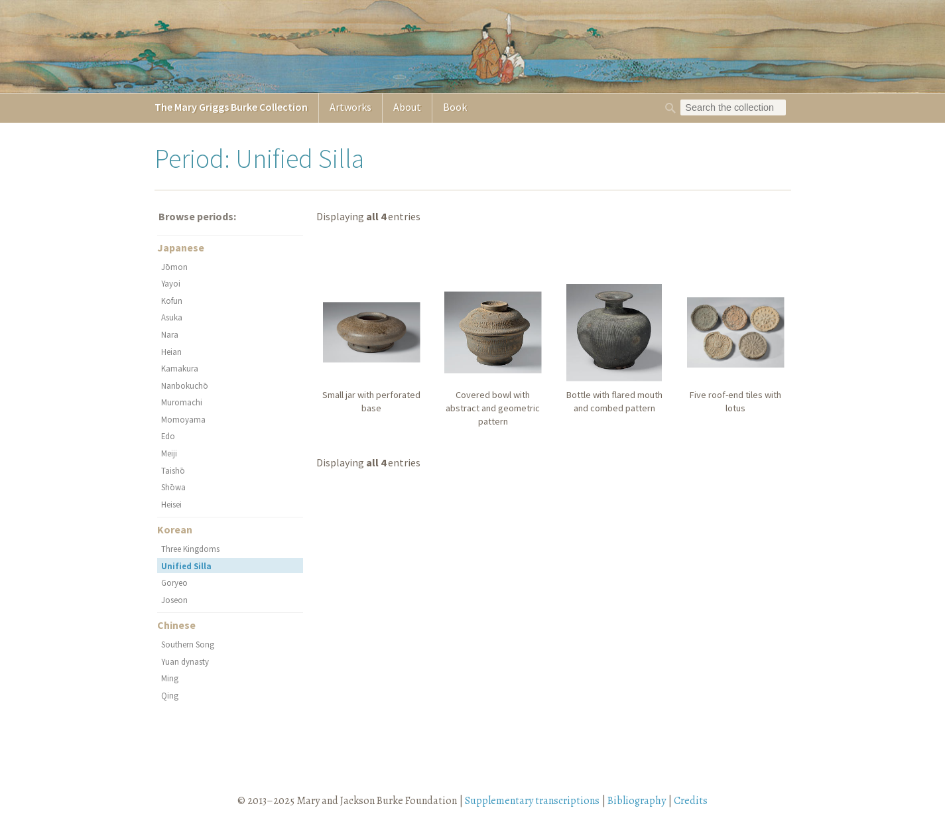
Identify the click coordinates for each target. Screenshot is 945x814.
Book (455, 106)
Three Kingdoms (190, 548)
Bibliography (636, 800)
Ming (169, 678)
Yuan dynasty (185, 661)
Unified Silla (186, 566)
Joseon (174, 599)
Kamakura (179, 368)
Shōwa (173, 487)
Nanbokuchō (184, 385)
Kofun (171, 300)
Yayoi (170, 283)
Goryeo (174, 582)
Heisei (171, 504)
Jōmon (174, 266)
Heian (171, 351)
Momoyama (183, 419)
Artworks (350, 106)
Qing (169, 695)
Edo (168, 436)
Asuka (171, 317)
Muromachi (181, 402)
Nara (169, 334)
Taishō (173, 470)
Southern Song (187, 644)
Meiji (169, 453)
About (407, 106)
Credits (691, 800)
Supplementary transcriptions (532, 800)
